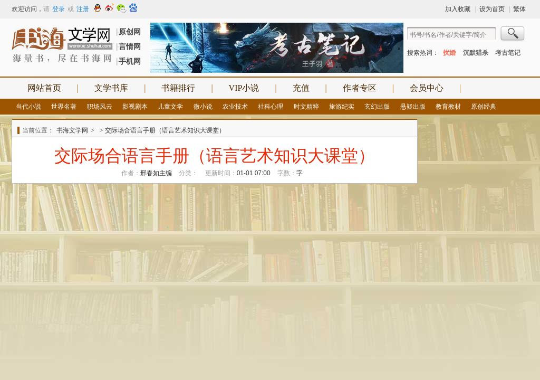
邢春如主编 (156, 173)
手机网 (130, 61)
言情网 (130, 46)
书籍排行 (178, 87)
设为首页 (492, 9)
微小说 (203, 106)
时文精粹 (306, 106)
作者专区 (360, 87)
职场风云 (99, 106)
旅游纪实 (341, 106)
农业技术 (235, 106)
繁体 (519, 9)
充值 (301, 87)
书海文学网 (72, 130)
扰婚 (449, 52)
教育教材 (448, 106)
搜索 (513, 35)
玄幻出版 (377, 106)
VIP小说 (244, 87)
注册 (82, 9)
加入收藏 (457, 9)
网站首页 (44, 87)
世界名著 (63, 106)
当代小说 (28, 106)
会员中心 (426, 87)
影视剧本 (135, 106)
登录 (58, 9)
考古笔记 (507, 52)
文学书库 (111, 87)
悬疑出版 (413, 106)
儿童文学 (170, 106)
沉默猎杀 (475, 52)
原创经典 (483, 106)
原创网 (130, 31)
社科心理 (270, 106)
